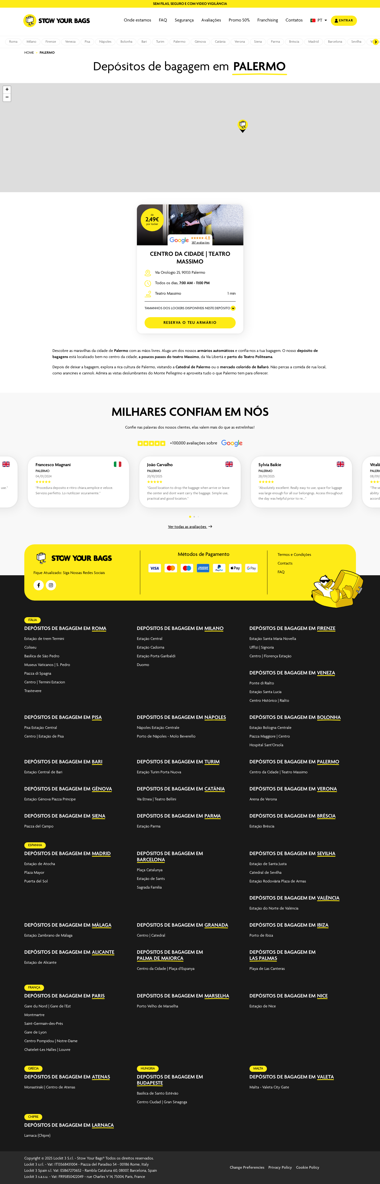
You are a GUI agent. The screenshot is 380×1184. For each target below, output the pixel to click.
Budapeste (150, 1083)
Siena (258, 42)
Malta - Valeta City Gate (269, 1087)
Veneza (70, 42)
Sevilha (356, 42)
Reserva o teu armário (190, 323)
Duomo (143, 665)
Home (29, 53)
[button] (319, 21)
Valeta (325, 1077)
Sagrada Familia (149, 888)
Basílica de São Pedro (41, 656)
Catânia (220, 42)
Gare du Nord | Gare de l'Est (47, 1006)
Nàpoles (105, 42)
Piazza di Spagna (37, 674)
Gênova (200, 42)
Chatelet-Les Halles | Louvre (47, 1050)
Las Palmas (263, 958)
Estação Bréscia (261, 826)
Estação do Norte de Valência (273, 908)
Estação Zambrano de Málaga (48, 936)
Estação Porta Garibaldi (156, 656)
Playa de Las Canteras (267, 969)
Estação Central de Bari (43, 772)
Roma (13, 42)
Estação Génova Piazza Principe (50, 799)
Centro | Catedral (151, 936)
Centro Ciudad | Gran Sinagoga (162, 1102)
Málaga (102, 925)
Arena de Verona (263, 799)
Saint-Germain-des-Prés (43, 1024)
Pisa (87, 42)
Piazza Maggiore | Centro (269, 736)
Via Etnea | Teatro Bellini (156, 799)
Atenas (101, 1077)
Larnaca (103, 1125)
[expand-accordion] (124, 628)
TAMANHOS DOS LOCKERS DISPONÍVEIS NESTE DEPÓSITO (187, 308)
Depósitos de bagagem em (57, 628)
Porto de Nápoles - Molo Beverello (166, 736)
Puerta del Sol (36, 881)
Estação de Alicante (40, 963)
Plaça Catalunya (149, 870)
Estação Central (149, 639)
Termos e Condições (294, 555)
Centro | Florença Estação (270, 656)
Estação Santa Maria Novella (272, 639)
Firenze (51, 42)
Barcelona (335, 42)
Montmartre (34, 1015)
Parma (275, 42)
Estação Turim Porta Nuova (159, 772)
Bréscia (294, 42)
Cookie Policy (307, 1168)
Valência (328, 898)
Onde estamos (137, 20)
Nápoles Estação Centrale (158, 728)
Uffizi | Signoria (261, 648)
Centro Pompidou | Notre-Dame (51, 1041)
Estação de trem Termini (44, 639)
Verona (240, 42)
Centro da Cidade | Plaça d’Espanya (165, 969)
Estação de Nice (262, 1006)
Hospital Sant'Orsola (266, 745)
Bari (144, 42)
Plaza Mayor (34, 873)
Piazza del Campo (38, 826)
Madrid (313, 42)
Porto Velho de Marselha (157, 1006)
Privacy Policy (280, 1168)
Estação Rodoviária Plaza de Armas (277, 881)
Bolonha (126, 42)
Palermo (179, 42)
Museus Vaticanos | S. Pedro (47, 665)
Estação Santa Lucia (265, 692)
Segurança (184, 20)
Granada (216, 925)
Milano (31, 42)
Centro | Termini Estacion (44, 682)
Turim (160, 42)
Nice (322, 996)
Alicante (103, 952)
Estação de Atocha (39, 864)
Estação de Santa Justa (268, 864)
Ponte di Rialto (261, 683)
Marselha (216, 996)
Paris (98, 996)
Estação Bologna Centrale (270, 728)
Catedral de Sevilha (265, 873)
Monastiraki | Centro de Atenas (49, 1087)
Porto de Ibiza (261, 936)
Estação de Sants (151, 879)
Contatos (294, 20)
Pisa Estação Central (40, 728)
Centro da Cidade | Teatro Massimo (278, 772)
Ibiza (323, 925)
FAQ (163, 20)
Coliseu (30, 648)
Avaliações (211, 20)
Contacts (285, 563)
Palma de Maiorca (160, 958)
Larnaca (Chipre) (37, 1136)
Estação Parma (148, 826)
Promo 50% (239, 20)
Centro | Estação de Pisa (44, 736)
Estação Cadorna (150, 648)
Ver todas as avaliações (190, 527)
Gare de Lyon (35, 1032)
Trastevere (32, 691)
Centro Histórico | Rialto (269, 701)
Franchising (267, 20)
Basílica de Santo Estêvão (157, 1093)
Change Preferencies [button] (247, 1168)
